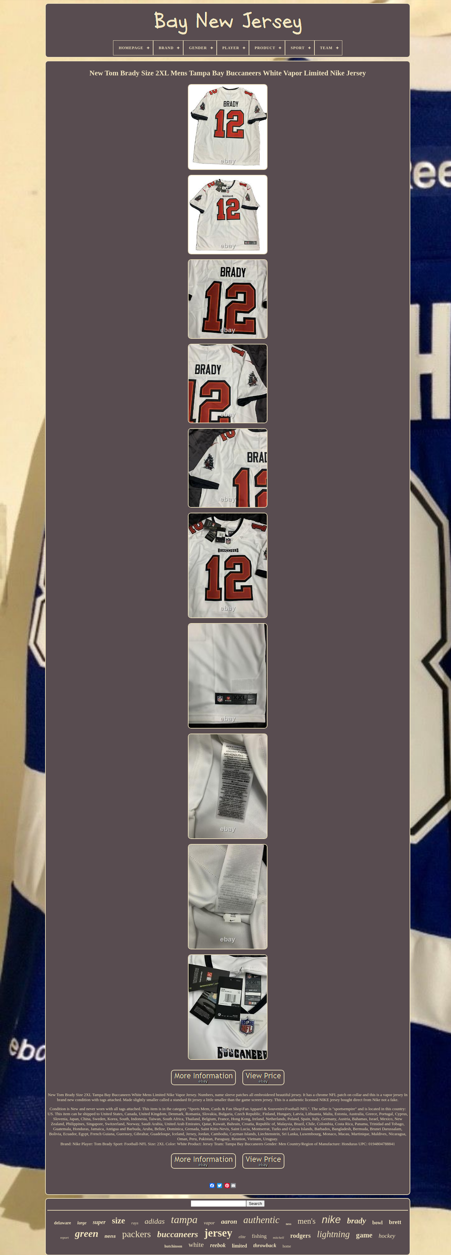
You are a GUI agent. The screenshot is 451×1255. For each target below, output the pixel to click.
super (99, 1222)
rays (134, 1223)
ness (288, 1224)
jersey (218, 1233)
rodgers (300, 1235)
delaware (62, 1223)
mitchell (278, 1237)
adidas (155, 1221)
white (196, 1244)
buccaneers (177, 1234)
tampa (184, 1219)
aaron (229, 1221)
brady (356, 1220)
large (82, 1223)
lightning (333, 1234)
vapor (209, 1222)
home (287, 1246)
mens (110, 1236)
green (86, 1233)
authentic (261, 1219)
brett (395, 1222)
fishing (259, 1236)
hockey (387, 1235)
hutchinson (173, 1246)
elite (242, 1236)
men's (306, 1221)
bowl (377, 1222)
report (64, 1237)
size (118, 1220)
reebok (218, 1245)
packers (136, 1234)
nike (331, 1219)
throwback (265, 1245)
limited (239, 1245)
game (364, 1235)
